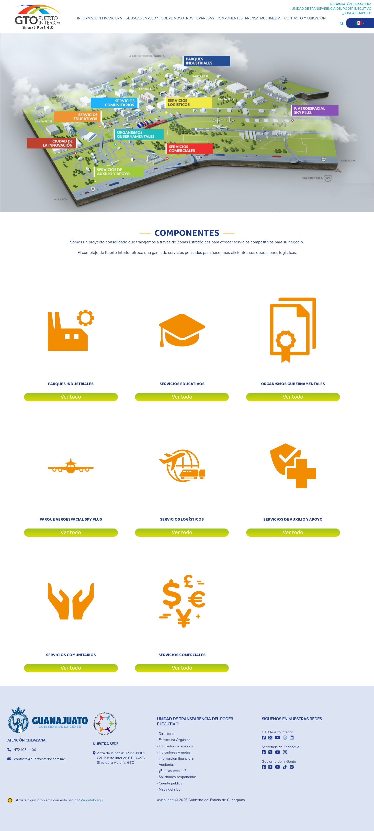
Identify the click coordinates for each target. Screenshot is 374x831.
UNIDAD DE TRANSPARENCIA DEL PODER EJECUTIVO (331, 8)
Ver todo (71, 397)
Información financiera (176, 758)
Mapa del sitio (169, 789)
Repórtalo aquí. (92, 800)
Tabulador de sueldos (176, 746)
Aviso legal (166, 800)
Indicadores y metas (174, 752)
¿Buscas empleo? (172, 771)
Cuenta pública (170, 783)
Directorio (166, 734)
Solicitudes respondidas (178, 777)
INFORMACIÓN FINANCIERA (350, 4)
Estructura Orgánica (174, 740)
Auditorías (167, 765)
